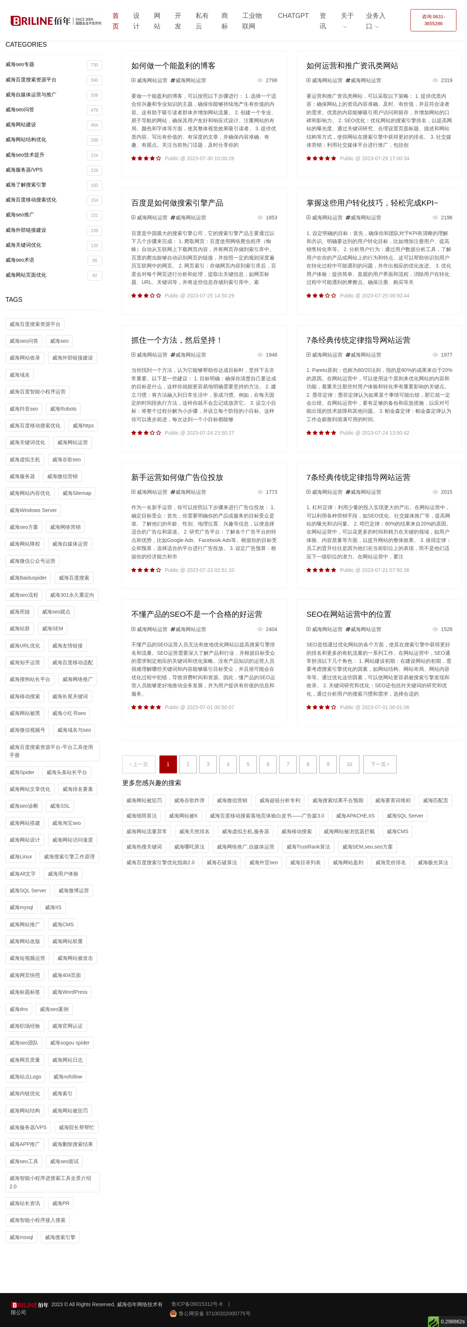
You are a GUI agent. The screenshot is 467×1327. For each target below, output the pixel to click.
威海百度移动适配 (72, 662)
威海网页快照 (24, 975)
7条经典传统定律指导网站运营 (358, 340)
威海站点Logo (25, 1077)
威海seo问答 (53, 110)
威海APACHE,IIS (355, 816)
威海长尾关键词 (70, 696)
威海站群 (19, 628)
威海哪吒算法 (189, 847)
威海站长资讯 (24, 1203)
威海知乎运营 (24, 662)
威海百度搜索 (74, 578)
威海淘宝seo (66, 823)
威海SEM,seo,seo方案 (367, 847)
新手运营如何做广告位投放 (177, 477)
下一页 (380, 764)
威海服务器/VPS (53, 171)
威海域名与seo (74, 730)
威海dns (18, 1009)
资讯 (323, 21)
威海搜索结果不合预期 (337, 800)
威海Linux (20, 856)
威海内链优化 (24, 1093)
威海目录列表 (305, 862)
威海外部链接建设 (53, 231)
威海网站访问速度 (72, 840)
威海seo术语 (53, 261)
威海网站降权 (24, 544)
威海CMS (63, 924)
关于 (347, 15)
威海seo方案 (23, 527)
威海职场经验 (24, 1026)
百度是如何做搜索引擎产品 (177, 203)
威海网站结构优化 (53, 140)
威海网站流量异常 (146, 831)
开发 (178, 21)
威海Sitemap (76, 493)
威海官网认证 (67, 1026)
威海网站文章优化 (29, 789)
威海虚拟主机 (24, 459)
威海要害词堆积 (393, 800)
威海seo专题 (53, 65)
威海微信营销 (62, 476)
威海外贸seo (263, 862)
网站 (157, 21)
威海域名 (19, 375)
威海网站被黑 (24, 713)
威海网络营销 (65, 527)
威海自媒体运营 (70, 544)
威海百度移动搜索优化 (53, 200)
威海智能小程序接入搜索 (37, 1220)
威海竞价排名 (390, 862)
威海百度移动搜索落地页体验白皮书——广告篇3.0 (267, 816)
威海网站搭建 (24, 823)
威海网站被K (183, 816)
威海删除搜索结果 (72, 1144)
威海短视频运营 (27, 958)
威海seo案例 (54, 1009)
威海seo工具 (23, 1161)
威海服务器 (22, 476)
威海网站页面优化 (53, 276)
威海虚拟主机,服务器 (245, 831)
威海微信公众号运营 (32, 561)
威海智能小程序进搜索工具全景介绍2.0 (50, 1182)
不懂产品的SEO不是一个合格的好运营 (196, 614)
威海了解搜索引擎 (53, 186)
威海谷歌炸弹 (189, 800)
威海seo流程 (23, 595)
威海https (83, 425)
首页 (115, 21)
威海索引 (62, 1093)
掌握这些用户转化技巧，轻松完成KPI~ (372, 203)
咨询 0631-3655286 (433, 20)
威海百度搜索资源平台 (53, 80)
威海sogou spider (69, 1043)
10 (349, 764)
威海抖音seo (23, 409)
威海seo (59, 341)
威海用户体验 (63, 874)
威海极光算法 (433, 862)
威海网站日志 (67, 1060)
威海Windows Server (33, 510)
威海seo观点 (56, 612)
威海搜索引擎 (60, 1237)
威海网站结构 (24, 1110)
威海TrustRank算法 (308, 847)
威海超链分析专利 (279, 800)
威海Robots (63, 409)
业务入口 (376, 21)
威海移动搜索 (24, 696)
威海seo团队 (23, 1043)
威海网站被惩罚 (70, 1110)
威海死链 (19, 612)
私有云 (202, 21)
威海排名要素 (77, 789)
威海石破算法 (222, 862)
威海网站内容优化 (29, 493)
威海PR (60, 1203)
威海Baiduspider (28, 578)
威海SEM (52, 628)
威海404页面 (66, 975)
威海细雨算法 (141, 816)
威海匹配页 (435, 800)
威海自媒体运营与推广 (53, 95)
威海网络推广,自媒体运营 (245, 847)
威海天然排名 (194, 831)
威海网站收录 (24, 358)
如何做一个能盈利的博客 (173, 65)
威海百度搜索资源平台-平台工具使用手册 (51, 751)
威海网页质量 (24, 1060)
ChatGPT (293, 15)
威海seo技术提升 (53, 156)
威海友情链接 (67, 646)
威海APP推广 (24, 1144)
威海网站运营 (72, 442)
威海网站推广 (24, 924)
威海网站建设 (53, 125)
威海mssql (21, 1237)
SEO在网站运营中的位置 (348, 614)
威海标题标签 (24, 992)
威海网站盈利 (348, 862)
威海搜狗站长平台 (29, 679)
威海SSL (60, 806)
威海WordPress (70, 992)
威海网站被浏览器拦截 (349, 831)
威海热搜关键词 (144, 847)
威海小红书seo (69, 713)
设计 (136, 21)
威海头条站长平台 (66, 772)
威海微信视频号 (27, 730)
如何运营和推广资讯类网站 (352, 65)
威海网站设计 (24, 840)
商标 (224, 21)
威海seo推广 (53, 215)
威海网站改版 (24, 941)
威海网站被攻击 (75, 958)
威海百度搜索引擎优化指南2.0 (160, 862)
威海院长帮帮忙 (76, 1127)
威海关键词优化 (53, 246)
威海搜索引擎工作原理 (69, 856)
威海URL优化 (24, 646)
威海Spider (21, 772)
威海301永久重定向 (72, 595)
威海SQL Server (27, 890)
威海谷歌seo (66, 459)
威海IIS (53, 907)
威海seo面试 (64, 1161)
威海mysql (21, 907)
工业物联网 (252, 21)
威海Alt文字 (22, 874)
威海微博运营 (73, 890)
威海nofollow (67, 1077)
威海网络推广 (77, 679)
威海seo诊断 (23, 806)
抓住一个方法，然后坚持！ (177, 340)
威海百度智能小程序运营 (37, 392)
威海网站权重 (67, 941)
